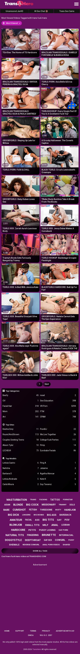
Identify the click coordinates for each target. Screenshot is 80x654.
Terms (33, 631)
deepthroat (33, 540)
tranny (62, 505)
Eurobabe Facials (58, 450)
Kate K (58, 479)
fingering (33, 535)
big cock (32, 504)
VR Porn (58, 406)
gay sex (48, 540)
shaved (66, 545)
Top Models (11, 458)
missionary (49, 504)
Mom (21, 411)
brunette (49, 535)
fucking (43, 500)
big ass (51, 514)
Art (21, 417)
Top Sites (10, 425)
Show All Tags (40, 551)
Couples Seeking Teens (21, 440)
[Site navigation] (76, 4)
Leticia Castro (21, 463)
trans (33, 500)
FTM (58, 411)
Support (19, 631)
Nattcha (21, 468)
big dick (13, 514)
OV (21, 400)
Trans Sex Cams (66, 11)
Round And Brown (21, 434)
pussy (71, 540)
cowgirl (60, 540)
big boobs (39, 515)
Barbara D (21, 473)
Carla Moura (21, 484)
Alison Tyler (21, 445)
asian (7, 505)
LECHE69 (21, 450)
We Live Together (58, 434)
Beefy (21, 395)
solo (72, 505)
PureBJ (58, 429)
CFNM (58, 417)
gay (59, 520)
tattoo (55, 499)
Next (47, 384)
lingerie (26, 515)
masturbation (17, 499)
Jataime (58, 468)
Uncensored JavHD (14, 11)
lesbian (65, 525)
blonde (18, 504)
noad (58, 395)
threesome (46, 510)
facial (28, 520)
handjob (70, 509)
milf (45, 525)
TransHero (36, 649)
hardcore (18, 530)
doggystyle (13, 540)
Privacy (46, 631)
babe (6, 509)
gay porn (63, 530)
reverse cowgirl (31, 545)
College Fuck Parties (58, 440)
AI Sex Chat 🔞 (41, 11)
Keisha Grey (21, 429)
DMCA (31, 635)
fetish (33, 509)
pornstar (68, 500)
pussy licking (47, 530)
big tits (48, 519)
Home (6, 631)
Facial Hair (21, 406)
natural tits (15, 535)
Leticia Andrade (21, 479)
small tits (32, 525)
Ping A (58, 463)
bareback (65, 515)
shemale (14, 544)
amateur (16, 519)
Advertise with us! (65, 631)
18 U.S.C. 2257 (45, 635)
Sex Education (58, 400)
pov (67, 519)
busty (58, 510)
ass (37, 520)
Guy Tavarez (58, 484)
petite (32, 530)
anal (54, 524)
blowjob (15, 524)
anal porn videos (51, 545)
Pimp (58, 445)
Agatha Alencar (58, 473)
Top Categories (12, 391)
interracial (66, 535)
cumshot (19, 509)
